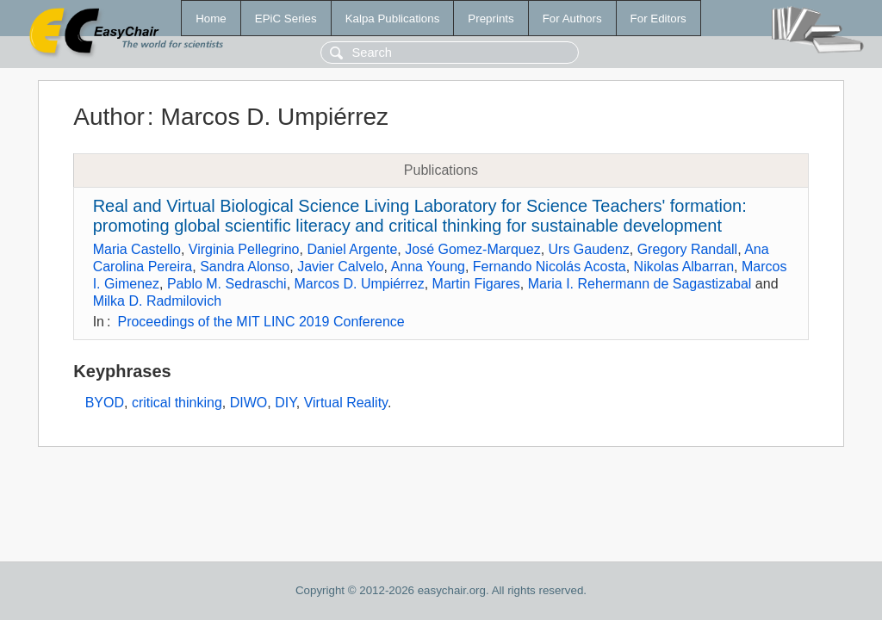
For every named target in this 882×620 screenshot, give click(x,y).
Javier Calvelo (340, 266)
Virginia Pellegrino (244, 249)
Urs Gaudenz (589, 249)
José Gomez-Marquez (472, 249)
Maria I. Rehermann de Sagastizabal (640, 283)
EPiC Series (286, 18)
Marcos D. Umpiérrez (360, 283)
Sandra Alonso (244, 266)
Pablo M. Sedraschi (227, 283)
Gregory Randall (687, 249)
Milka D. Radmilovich (157, 301)
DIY (285, 402)
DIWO (249, 402)
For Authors (572, 18)
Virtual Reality (346, 402)
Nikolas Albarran (684, 266)
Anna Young (428, 266)
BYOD (104, 402)
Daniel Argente (352, 249)
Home (211, 18)
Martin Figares (476, 283)
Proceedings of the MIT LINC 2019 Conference (260, 321)
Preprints (490, 18)
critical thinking (177, 402)
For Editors (658, 18)
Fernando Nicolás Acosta (549, 266)
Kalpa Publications (392, 18)
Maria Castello (137, 249)
